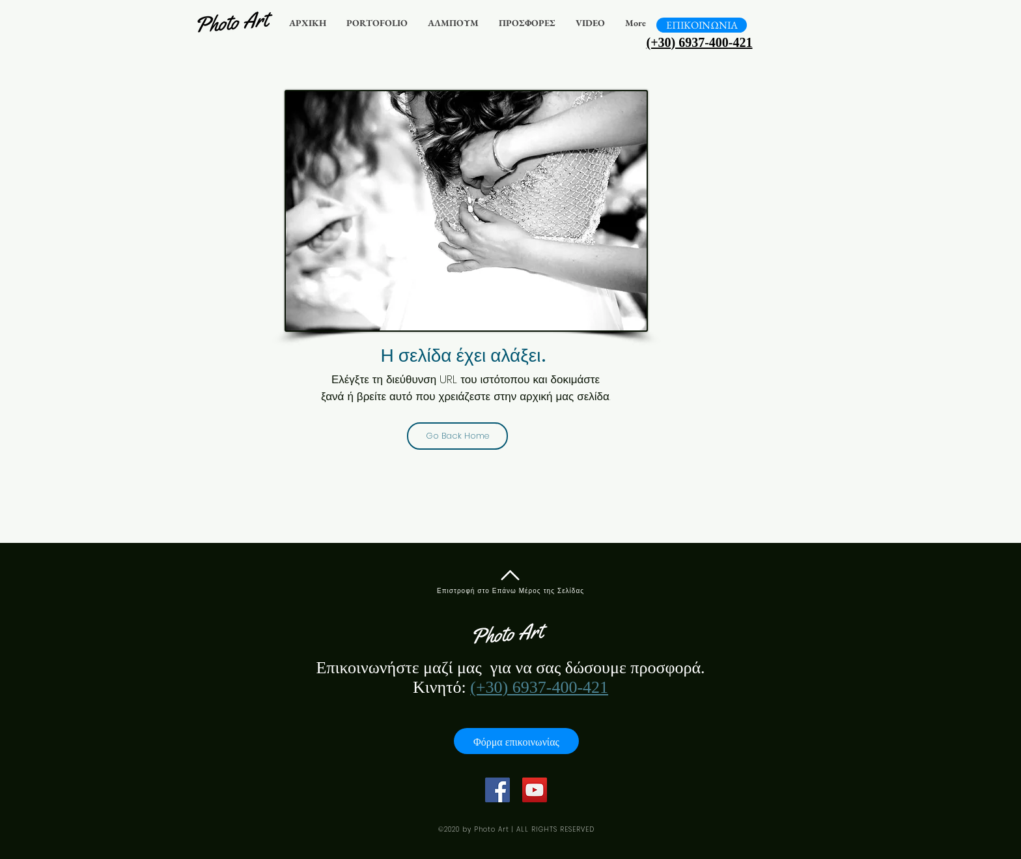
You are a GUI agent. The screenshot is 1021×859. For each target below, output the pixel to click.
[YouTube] (534, 790)
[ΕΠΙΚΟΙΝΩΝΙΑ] (701, 25)
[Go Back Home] (457, 436)
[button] (376, 23)
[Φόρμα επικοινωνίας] (516, 741)
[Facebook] (497, 790)
